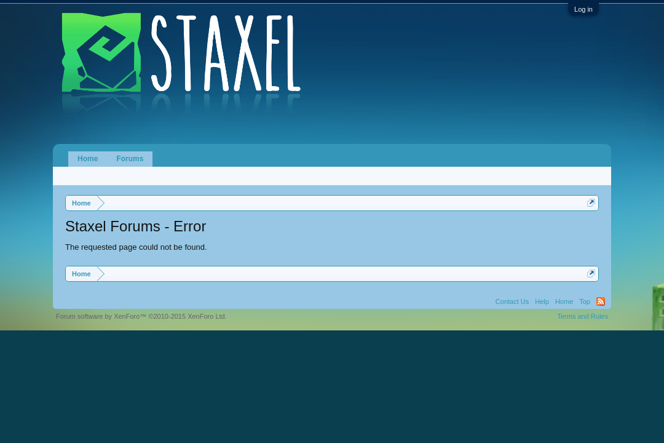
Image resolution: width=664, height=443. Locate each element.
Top (584, 301)
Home (87, 158)
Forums (129, 158)
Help (542, 301)
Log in (583, 9)
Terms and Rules (582, 316)
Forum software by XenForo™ (141, 316)
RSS (600, 301)
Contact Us (512, 301)
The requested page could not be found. (136, 247)
